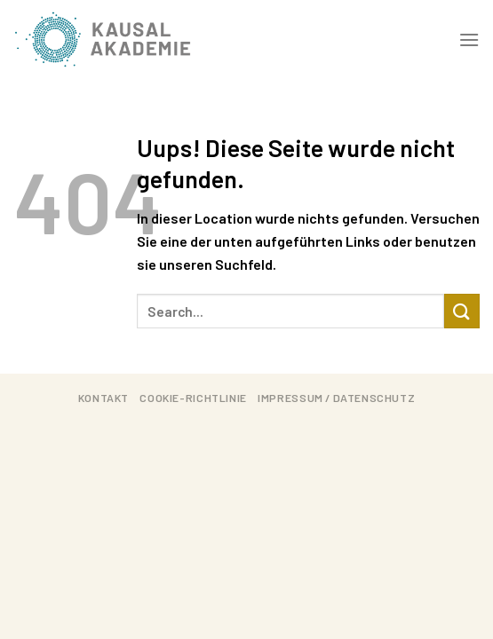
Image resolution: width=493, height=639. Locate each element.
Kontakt (103, 397)
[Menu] (469, 39)
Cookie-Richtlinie (192, 397)
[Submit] (462, 311)
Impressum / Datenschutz (336, 397)
